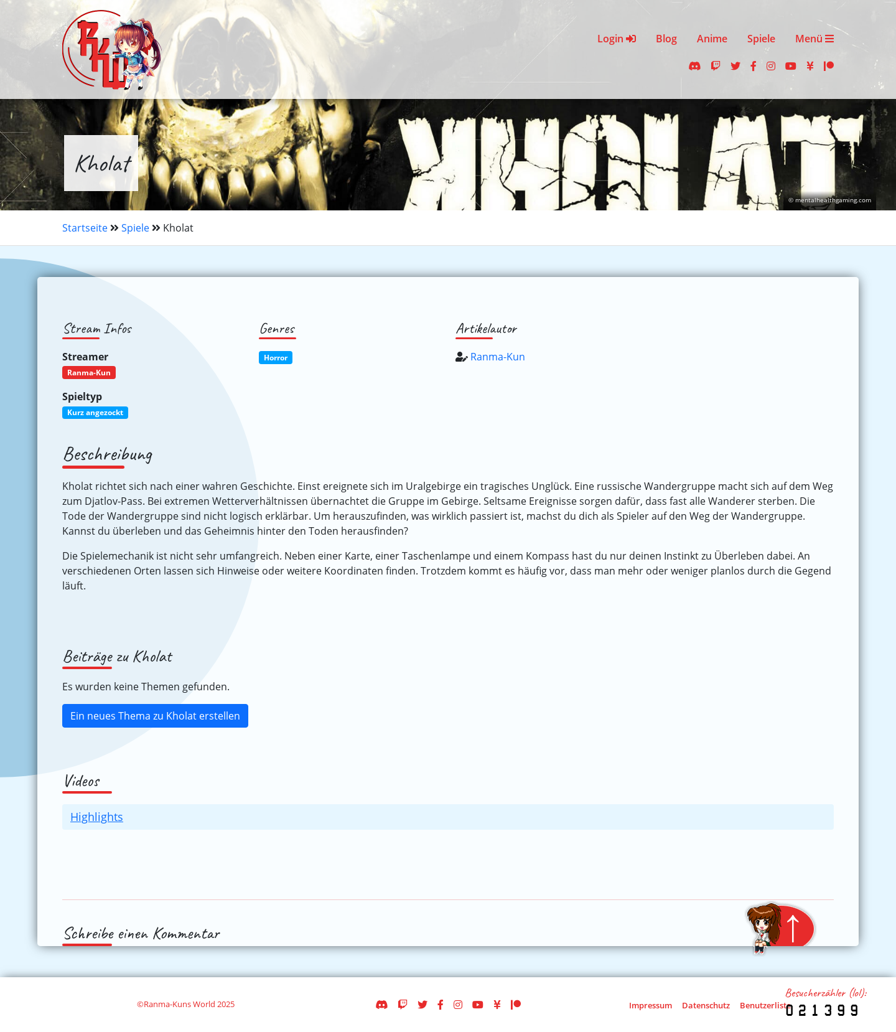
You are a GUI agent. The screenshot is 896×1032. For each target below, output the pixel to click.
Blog (666, 38)
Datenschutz (706, 1005)
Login (616, 38)
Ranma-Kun (497, 357)
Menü (814, 38)
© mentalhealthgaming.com (829, 200)
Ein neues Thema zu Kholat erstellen (155, 716)
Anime (712, 38)
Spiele (761, 38)
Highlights (96, 816)
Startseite (85, 228)
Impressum (650, 1005)
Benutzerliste (765, 1005)
